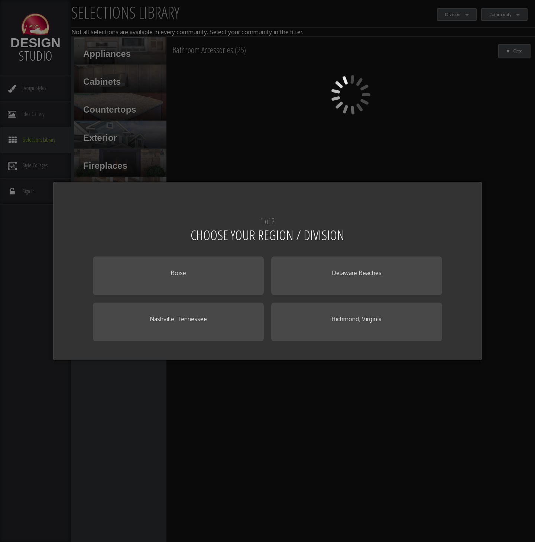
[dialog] (268, 271)
